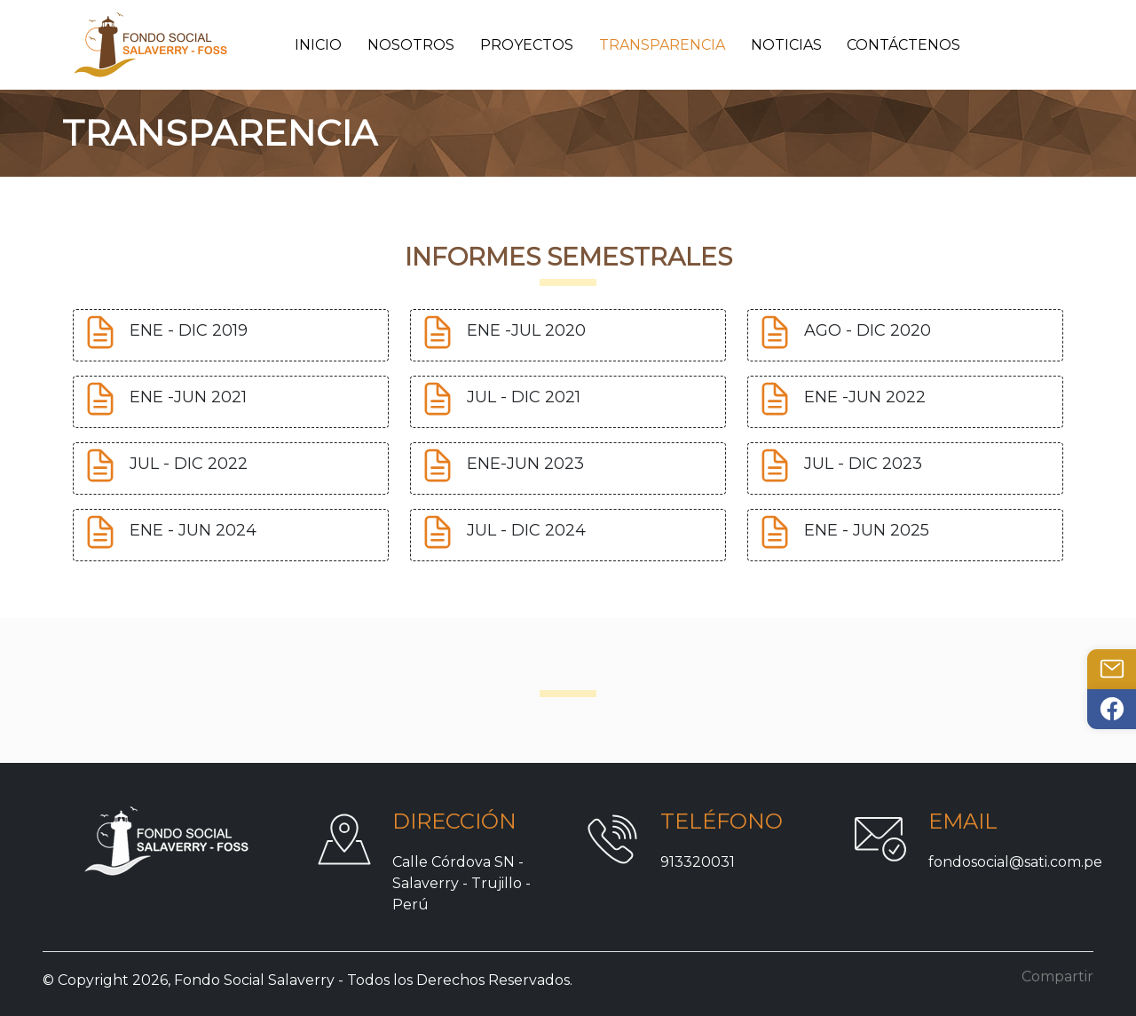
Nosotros (410, 44)
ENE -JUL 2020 (526, 331)
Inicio (318, 44)
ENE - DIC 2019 (189, 331)
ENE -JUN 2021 (188, 398)
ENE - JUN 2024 (193, 531)
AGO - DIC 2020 (867, 331)
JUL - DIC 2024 (526, 531)
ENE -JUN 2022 (865, 398)
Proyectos (526, 44)
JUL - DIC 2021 (523, 398)
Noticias (786, 44)
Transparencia (662, 44)
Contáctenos (903, 44)
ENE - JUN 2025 (866, 531)
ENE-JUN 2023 (525, 464)
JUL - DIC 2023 (863, 464)
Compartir (1057, 976)
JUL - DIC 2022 (189, 464)
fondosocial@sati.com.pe (1015, 861)
